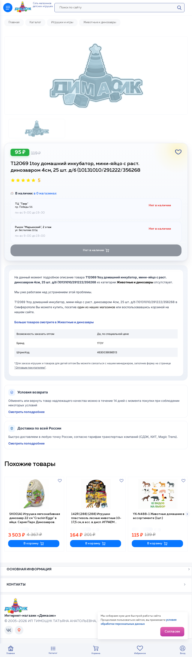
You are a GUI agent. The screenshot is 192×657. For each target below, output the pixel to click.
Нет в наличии (96, 250)
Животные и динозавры (135, 282)
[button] (187, 514)
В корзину (34, 543)
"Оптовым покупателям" (30, 367)
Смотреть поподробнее (26, 412)
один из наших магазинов (96, 307)
